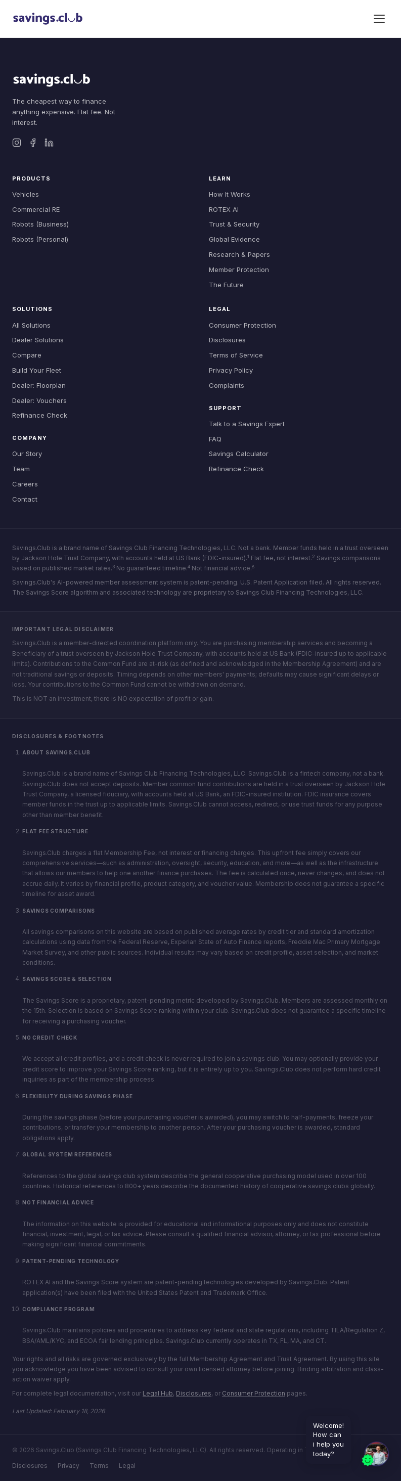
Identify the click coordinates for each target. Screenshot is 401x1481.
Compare (26, 355)
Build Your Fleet (36, 370)
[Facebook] (32, 142)
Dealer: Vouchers (39, 400)
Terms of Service (236, 355)
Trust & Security (234, 224)
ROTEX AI (224, 209)
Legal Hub (158, 1393)
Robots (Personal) (40, 239)
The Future (226, 285)
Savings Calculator (239, 454)
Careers (25, 484)
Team (21, 469)
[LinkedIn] (49, 142)
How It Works (229, 194)
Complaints (226, 385)
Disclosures (227, 340)
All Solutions (31, 325)
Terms (99, 1465)
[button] (374, 1454)
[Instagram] (16, 142)
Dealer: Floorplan (39, 385)
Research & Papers (239, 254)
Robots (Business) (40, 224)
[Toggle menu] (379, 19)
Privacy (68, 1465)
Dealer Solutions (38, 340)
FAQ (215, 439)
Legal (127, 1465)
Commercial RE (36, 209)
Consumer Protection (242, 325)
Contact (24, 499)
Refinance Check (39, 415)
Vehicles (25, 194)
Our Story (27, 454)
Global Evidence (234, 239)
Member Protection (239, 269)
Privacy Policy (231, 370)
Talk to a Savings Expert (247, 424)
